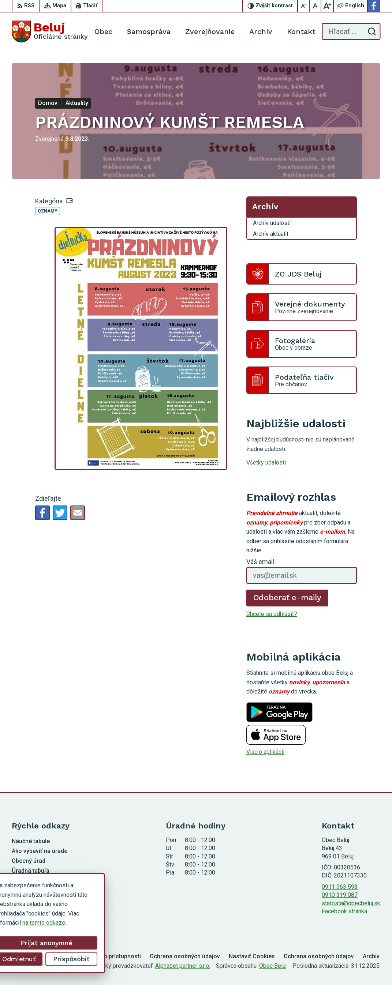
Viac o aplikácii (265, 751)
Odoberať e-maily (287, 597)
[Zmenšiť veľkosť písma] (304, 6)
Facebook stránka (344, 911)
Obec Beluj (273, 965)
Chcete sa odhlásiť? (271, 613)
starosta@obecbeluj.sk (351, 903)
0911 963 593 (340, 886)
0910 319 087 (340, 894)
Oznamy (47, 211)
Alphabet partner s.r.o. (182, 965)
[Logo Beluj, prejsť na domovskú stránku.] (50, 31)
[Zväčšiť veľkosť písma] (327, 6)
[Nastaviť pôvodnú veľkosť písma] (315, 6)
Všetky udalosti (266, 462)
